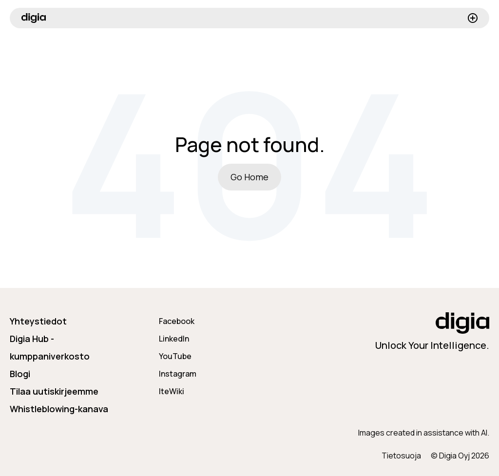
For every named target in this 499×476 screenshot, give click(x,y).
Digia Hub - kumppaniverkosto (50, 347)
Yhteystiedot (38, 321)
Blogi (20, 374)
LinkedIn (174, 338)
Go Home (249, 177)
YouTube (175, 356)
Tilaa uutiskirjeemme (54, 391)
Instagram (177, 373)
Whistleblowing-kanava (59, 409)
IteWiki (171, 391)
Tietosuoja (401, 455)
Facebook (176, 321)
